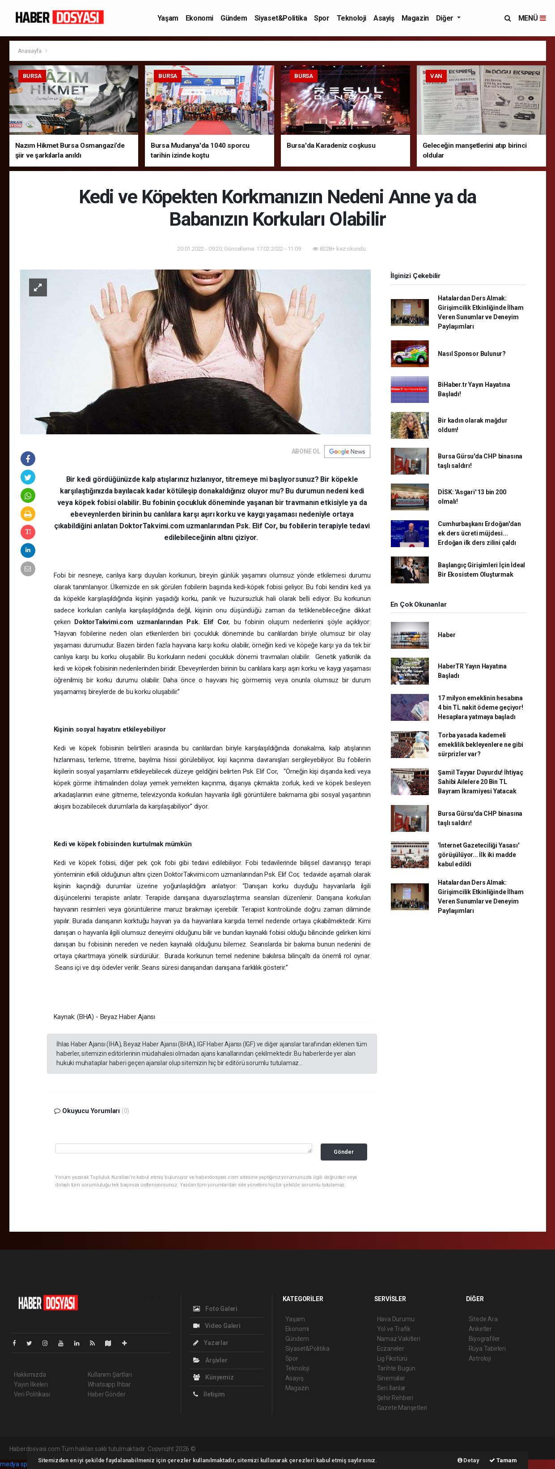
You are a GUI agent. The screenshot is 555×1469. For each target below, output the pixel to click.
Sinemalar (391, 1378)
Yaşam (167, 18)
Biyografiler (484, 1338)
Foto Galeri (215, 1308)
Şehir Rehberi (395, 1397)
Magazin (415, 18)
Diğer (445, 18)
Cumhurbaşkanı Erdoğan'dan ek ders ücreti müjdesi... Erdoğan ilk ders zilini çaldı (479, 533)
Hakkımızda (30, 1374)
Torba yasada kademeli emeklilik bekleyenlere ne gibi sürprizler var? (480, 745)
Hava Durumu (396, 1319)
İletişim (209, 1394)
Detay (468, 1460)
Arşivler (210, 1360)
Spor (321, 18)
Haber (446, 634)
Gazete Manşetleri (402, 1407)
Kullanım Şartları (110, 1374)
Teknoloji (351, 18)
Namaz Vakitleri (398, 1338)
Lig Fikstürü (392, 1358)
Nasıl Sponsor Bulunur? (472, 353)
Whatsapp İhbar (109, 1384)
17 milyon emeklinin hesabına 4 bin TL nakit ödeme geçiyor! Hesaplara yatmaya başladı (480, 707)
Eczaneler (390, 1348)
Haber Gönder (107, 1394)
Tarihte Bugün (396, 1368)
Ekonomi (199, 18)
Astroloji (480, 1358)
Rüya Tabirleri (487, 1348)
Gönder (344, 1151)
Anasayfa (30, 50)
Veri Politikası (32, 1394)
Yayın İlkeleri (31, 1384)
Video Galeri (217, 1325)
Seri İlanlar (391, 1388)
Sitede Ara (483, 1319)
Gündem (233, 18)
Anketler (480, 1328)
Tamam (503, 1460)
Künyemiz (213, 1377)
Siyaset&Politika (280, 18)
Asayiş (383, 18)
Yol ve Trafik (394, 1328)
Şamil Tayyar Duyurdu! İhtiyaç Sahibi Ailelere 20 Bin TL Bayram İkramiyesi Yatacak (480, 782)
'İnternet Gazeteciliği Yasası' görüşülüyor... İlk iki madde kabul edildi (478, 855)
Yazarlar (211, 1342)
